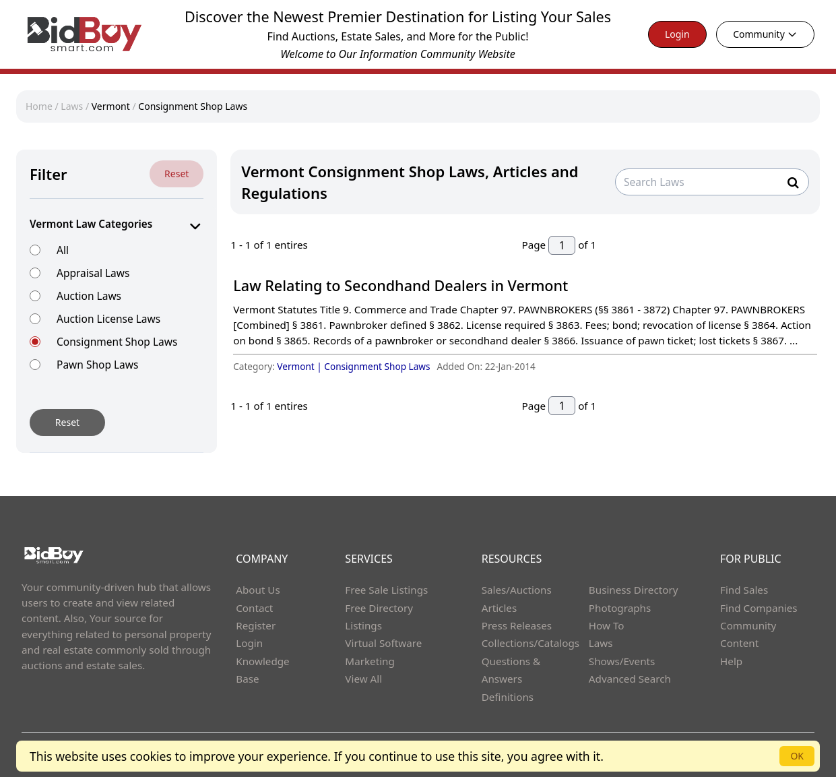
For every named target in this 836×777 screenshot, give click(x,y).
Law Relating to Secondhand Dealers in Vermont (400, 285)
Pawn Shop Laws (97, 364)
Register (256, 625)
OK (797, 755)
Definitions (508, 697)
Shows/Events (622, 661)
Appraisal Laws (93, 273)
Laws (72, 106)
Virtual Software (383, 643)
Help (731, 661)
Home (39, 106)
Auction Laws (89, 295)
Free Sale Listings (386, 589)
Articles (499, 608)
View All (363, 678)
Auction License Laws (108, 318)
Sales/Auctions (517, 589)
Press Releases (517, 625)
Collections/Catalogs (530, 643)
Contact (254, 608)
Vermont (111, 106)
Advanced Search (630, 678)
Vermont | (300, 366)
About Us (258, 589)
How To (606, 625)
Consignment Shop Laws (192, 106)
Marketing (369, 661)
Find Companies (759, 608)
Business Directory (633, 589)
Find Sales (744, 589)
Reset (176, 173)
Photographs (620, 608)
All (63, 250)
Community (765, 34)
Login (677, 34)
